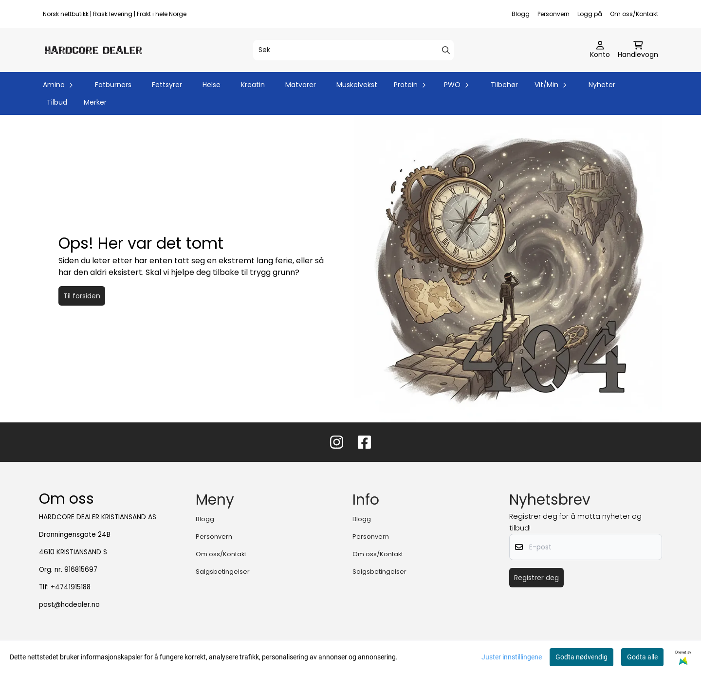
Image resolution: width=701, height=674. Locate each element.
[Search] (446, 50)
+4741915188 (71, 587)
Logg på (589, 14)
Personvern (553, 14)
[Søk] (353, 50)
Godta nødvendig (581, 657)
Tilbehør (504, 85)
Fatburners (113, 85)
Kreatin (253, 85)
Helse (212, 85)
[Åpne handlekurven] (638, 50)
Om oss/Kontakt (634, 14)
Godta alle (642, 657)
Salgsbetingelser (223, 571)
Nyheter (602, 85)
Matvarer (300, 85)
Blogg (521, 14)
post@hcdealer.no (69, 604)
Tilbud (57, 102)
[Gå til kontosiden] (600, 50)
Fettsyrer (167, 85)
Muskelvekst (356, 85)
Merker (95, 102)
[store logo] (93, 50)
